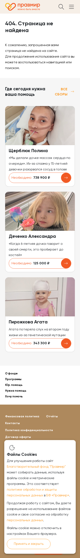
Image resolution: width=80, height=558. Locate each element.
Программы (13, 379)
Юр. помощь (13, 385)
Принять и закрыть (29, 544)
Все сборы (65, 92)
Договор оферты (18, 437)
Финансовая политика (22, 416)
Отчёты (52, 416)
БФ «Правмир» (57, 495)
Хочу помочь (14, 396)
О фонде (11, 373)
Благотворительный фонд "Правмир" (36, 467)
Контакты (12, 423)
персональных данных (25, 520)
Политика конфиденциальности (29, 430)
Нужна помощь (15, 390)
